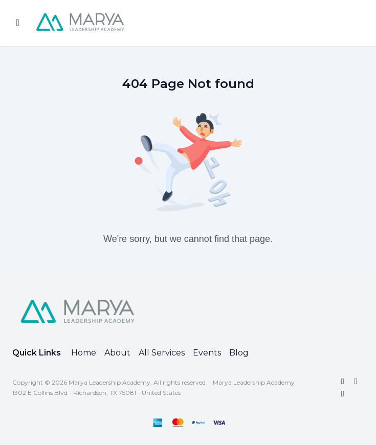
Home (83, 353)
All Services (162, 353)
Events (207, 353)
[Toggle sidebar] (18, 23)
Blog (239, 353)
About (117, 353)
